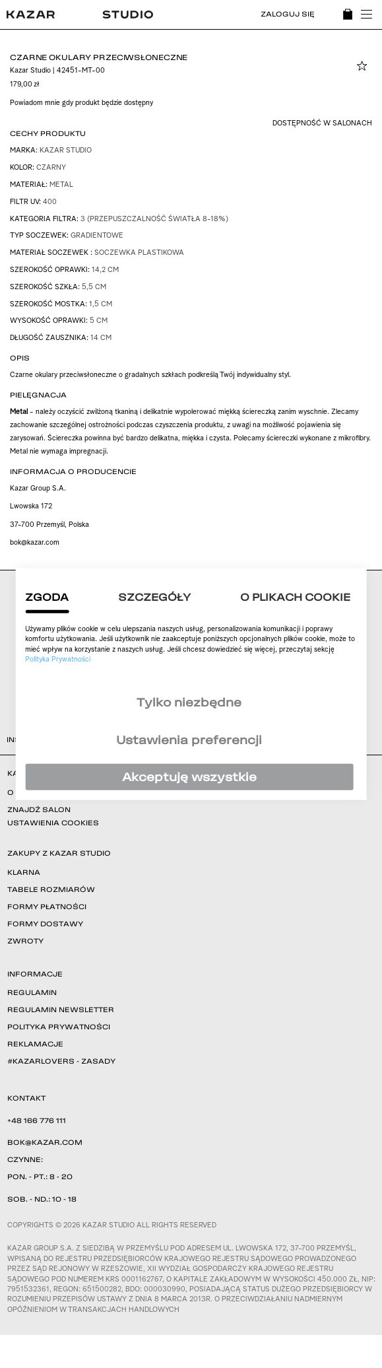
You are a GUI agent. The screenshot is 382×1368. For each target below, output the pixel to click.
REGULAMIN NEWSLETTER (60, 1009)
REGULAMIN (32, 992)
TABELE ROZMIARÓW (51, 889)
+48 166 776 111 (36, 1120)
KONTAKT (26, 1098)
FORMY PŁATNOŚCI (46, 906)
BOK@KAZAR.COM (44, 1142)
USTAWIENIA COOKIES (53, 823)
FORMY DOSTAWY (45, 924)
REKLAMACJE (35, 1044)
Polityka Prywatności (57, 660)
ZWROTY (25, 941)
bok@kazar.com (34, 543)
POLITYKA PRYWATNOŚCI (58, 1027)
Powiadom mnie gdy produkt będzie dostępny (81, 103)
